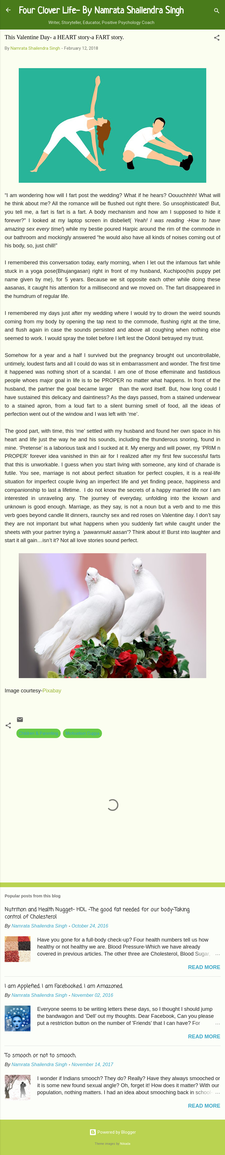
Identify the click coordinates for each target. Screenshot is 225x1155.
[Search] (216, 12)
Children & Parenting (38, 733)
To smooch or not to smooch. (40, 1055)
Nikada (125, 1144)
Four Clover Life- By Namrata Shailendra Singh (101, 11)
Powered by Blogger (112, 1132)
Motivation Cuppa (82, 733)
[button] (216, 38)
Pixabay (51, 691)
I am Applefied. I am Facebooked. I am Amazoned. (64, 986)
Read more (204, 967)
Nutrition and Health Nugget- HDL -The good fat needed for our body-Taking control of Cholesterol (97, 913)
